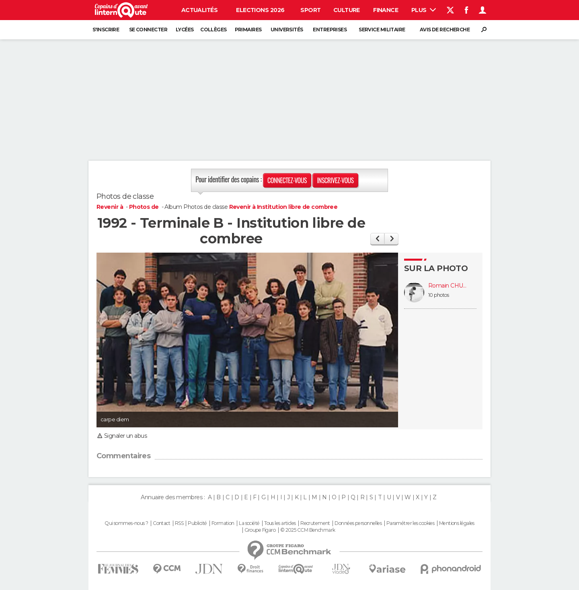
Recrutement (315, 523)
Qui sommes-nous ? (126, 523)
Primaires (248, 30)
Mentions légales (456, 523)
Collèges (213, 30)
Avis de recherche (445, 30)
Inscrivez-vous (335, 180)
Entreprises (330, 30)
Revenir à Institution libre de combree (283, 206)
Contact (161, 523)
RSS (179, 523)
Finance (385, 10)
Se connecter (148, 30)
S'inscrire (105, 30)
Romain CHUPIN (448, 285)
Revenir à (110, 206)
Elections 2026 (260, 10)
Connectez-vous (287, 180)
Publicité (197, 523)
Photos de (144, 206)
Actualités (199, 10)
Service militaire (382, 30)
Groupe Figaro (260, 530)
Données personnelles (358, 523)
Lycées (185, 30)
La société (249, 523)
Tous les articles (280, 523)
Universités (287, 30)
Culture (346, 10)
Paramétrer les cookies (410, 523)
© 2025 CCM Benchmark (307, 530)
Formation (222, 523)
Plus (423, 10)
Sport (310, 10)
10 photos (438, 295)
